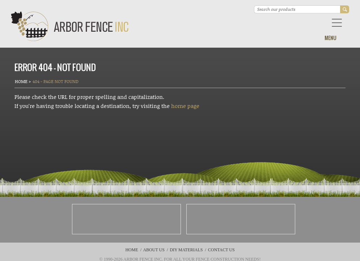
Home (22, 81)
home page (185, 106)
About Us (153, 249)
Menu (330, 38)
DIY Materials (186, 249)
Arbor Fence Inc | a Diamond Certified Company (70, 27)
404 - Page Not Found (56, 81)
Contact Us (221, 249)
